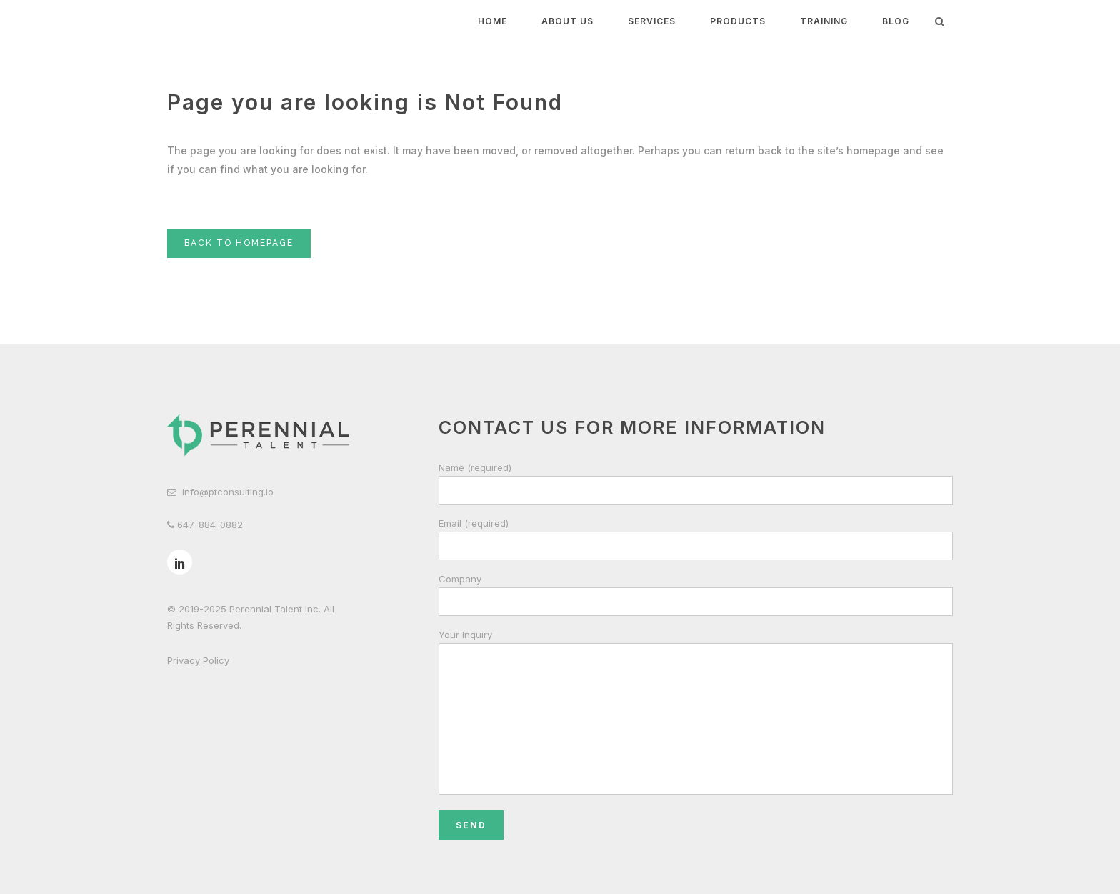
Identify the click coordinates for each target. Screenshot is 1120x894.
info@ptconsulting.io (228, 491)
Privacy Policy (198, 660)
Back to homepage (239, 243)
